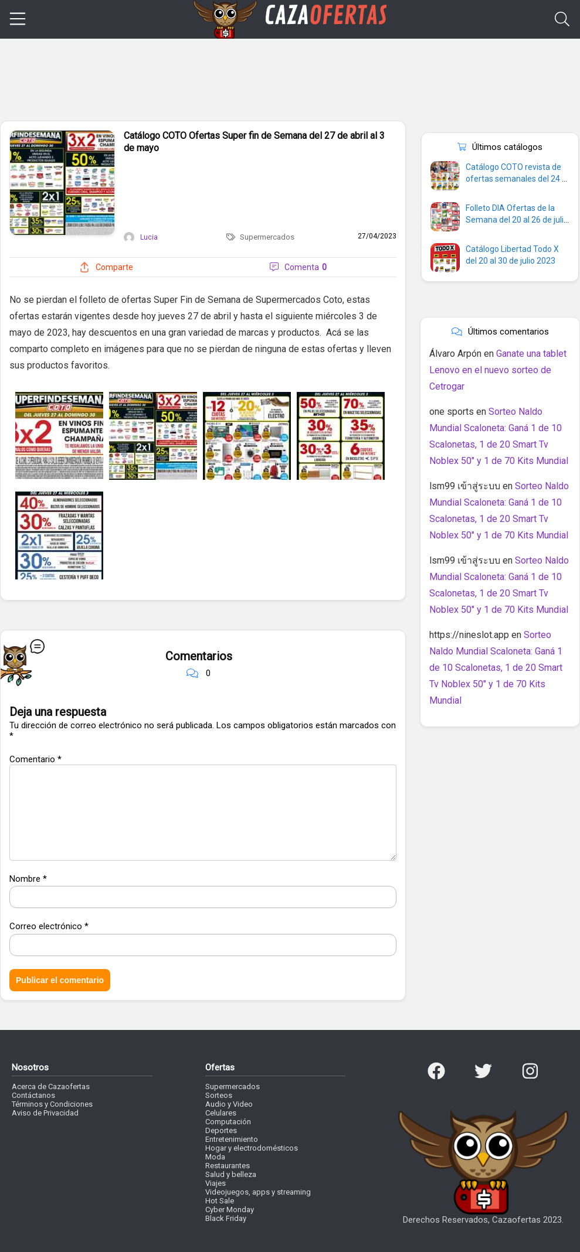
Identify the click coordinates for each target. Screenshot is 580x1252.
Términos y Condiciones (52, 1104)
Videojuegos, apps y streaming (258, 1192)
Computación (228, 1121)
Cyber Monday (229, 1209)
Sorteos (218, 1095)
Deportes (221, 1130)
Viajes (215, 1183)
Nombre (28, 879)
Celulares (220, 1112)
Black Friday (225, 1218)
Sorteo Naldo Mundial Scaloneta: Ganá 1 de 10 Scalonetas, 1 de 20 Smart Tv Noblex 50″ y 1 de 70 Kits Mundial (495, 667)
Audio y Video (229, 1104)
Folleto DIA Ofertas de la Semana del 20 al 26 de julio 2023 (517, 219)
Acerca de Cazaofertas (51, 1086)
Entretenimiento (231, 1139)
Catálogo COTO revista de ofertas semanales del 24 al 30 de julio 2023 (517, 178)
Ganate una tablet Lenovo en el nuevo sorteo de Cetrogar (498, 370)
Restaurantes (227, 1165)
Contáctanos (33, 1095)
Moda (215, 1156)
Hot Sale (219, 1200)
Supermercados (267, 237)
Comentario (35, 759)
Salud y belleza (230, 1174)
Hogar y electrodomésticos (251, 1148)
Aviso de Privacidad (45, 1112)
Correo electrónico (49, 926)
